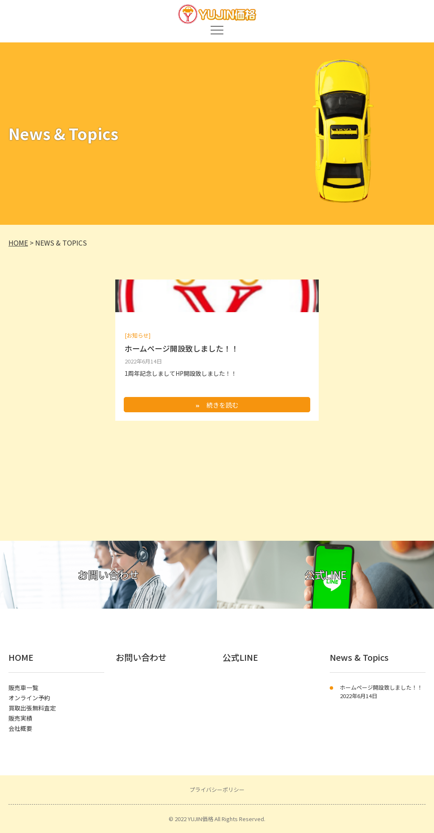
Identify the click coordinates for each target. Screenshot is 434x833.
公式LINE (240, 657)
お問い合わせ (141, 657)
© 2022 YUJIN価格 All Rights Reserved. (217, 819)
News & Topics (359, 657)
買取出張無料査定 (32, 708)
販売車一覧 (23, 687)
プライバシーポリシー (217, 789)
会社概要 (20, 728)
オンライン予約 (29, 697)
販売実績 (20, 718)
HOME (20, 657)
